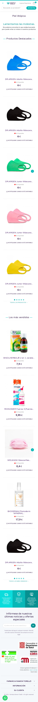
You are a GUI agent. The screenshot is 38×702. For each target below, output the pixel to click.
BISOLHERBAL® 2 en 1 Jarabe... (18, 358)
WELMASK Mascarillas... (19, 460)
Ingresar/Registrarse (25, 3)
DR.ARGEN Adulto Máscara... (19, 79)
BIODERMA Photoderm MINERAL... (19, 512)
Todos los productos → (19, 302)
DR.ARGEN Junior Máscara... (19, 181)
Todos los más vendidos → (19, 581)
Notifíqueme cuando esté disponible (19, 89)
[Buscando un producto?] (19, 8)
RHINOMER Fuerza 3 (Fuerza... (19, 409)
